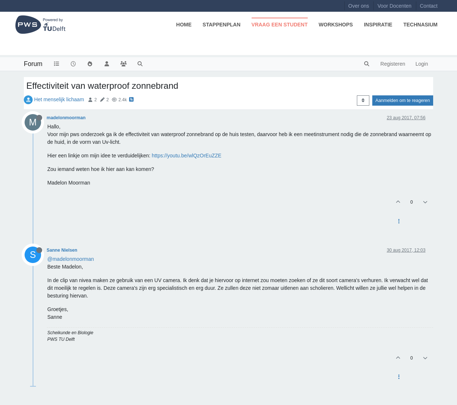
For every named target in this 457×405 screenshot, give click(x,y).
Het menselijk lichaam (59, 99)
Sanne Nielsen (62, 250)
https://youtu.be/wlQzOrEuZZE (187, 155)
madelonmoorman (66, 117)
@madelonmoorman (70, 259)
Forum (33, 64)
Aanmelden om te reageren (403, 100)
